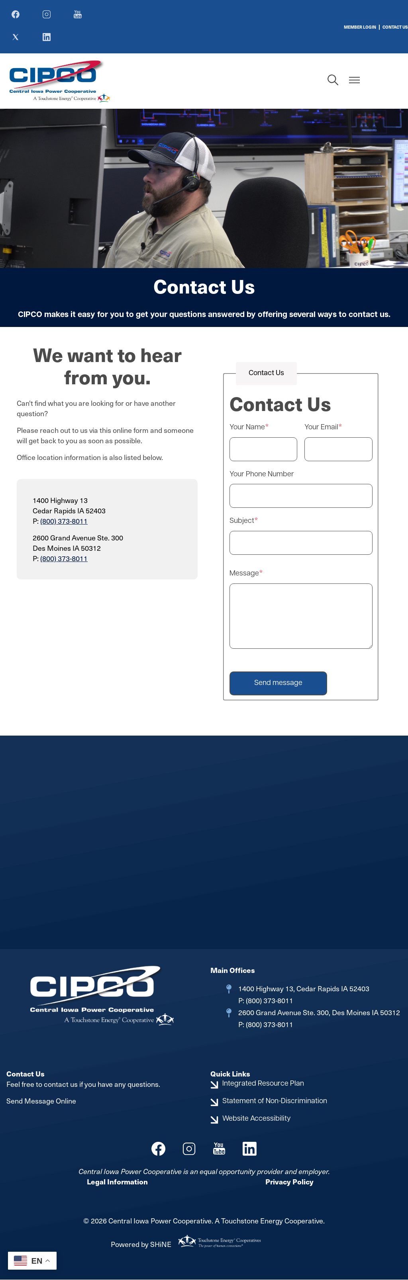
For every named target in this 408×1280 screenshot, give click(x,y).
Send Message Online (41, 1101)
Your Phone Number (262, 475)
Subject (242, 521)
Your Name (247, 428)
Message (244, 574)
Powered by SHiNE (141, 1245)
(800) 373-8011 (64, 521)
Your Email (321, 428)
